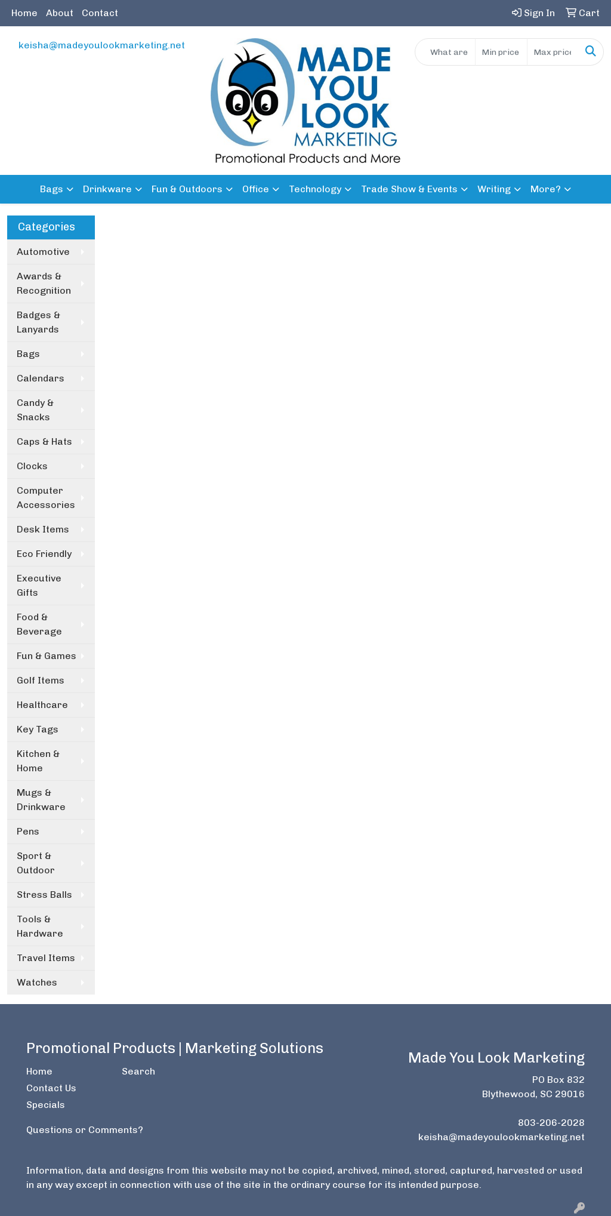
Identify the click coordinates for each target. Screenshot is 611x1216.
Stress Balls (44, 894)
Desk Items (43, 529)
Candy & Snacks (35, 410)
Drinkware (107, 189)
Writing (494, 189)
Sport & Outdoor (36, 863)
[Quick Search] (445, 52)
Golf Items (40, 680)
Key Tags (37, 729)
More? (545, 189)
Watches (37, 982)
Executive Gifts (39, 585)
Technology (315, 189)
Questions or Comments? (84, 1129)
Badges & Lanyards (38, 322)
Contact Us (51, 1088)
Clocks (32, 466)
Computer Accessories (46, 497)
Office (255, 189)
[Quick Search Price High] (553, 52)
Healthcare (42, 704)
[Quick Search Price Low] (501, 52)
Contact (100, 13)
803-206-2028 (551, 1122)
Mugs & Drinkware (41, 799)
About (59, 13)
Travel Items (46, 957)
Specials (45, 1104)
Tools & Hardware (40, 926)
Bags (51, 189)
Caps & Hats (44, 441)
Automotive (43, 251)
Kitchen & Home (38, 761)
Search (138, 1071)
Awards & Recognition (44, 283)
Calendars (40, 378)
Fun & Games (46, 655)
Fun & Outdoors (187, 189)
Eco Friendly (44, 553)
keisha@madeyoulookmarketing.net (101, 45)
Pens (28, 831)
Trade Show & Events (409, 189)
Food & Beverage (39, 624)
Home (24, 13)
